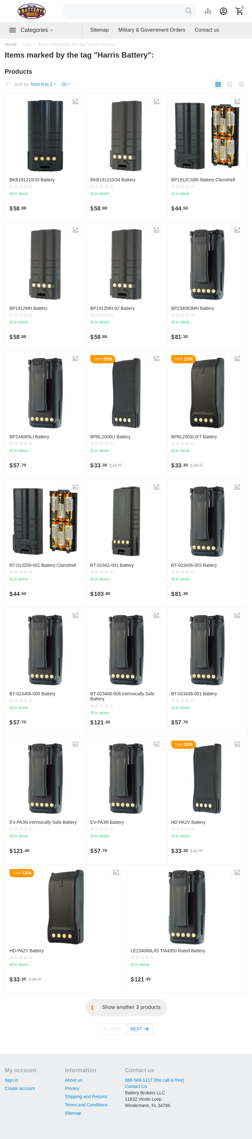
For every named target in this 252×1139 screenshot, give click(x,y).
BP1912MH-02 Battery (112, 308)
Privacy (72, 1088)
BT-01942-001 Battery (112, 565)
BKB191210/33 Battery (32, 179)
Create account (20, 1088)
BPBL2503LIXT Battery (194, 436)
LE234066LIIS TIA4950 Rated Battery (168, 950)
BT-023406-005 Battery (32, 693)
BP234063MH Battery (192, 308)
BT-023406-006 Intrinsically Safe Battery (122, 696)
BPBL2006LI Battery (110, 436)
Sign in (11, 1080)
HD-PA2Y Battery (26, 950)
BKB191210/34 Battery (112, 179)
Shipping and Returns (86, 1096)
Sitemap (73, 1113)
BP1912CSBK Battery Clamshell (203, 179)
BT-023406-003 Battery (194, 565)
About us (73, 1080)
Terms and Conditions (86, 1104)
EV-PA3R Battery (107, 822)
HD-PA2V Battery (188, 822)
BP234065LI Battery (29, 436)
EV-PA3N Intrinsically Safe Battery (43, 822)
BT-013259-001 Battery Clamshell (42, 565)
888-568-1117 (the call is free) (154, 1080)
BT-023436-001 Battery (194, 693)
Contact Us (136, 1086)
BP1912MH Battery (28, 308)
